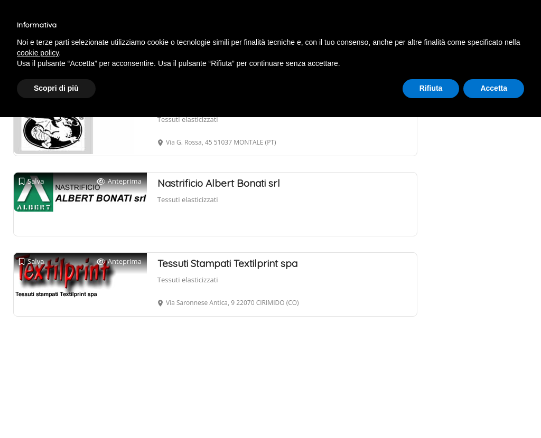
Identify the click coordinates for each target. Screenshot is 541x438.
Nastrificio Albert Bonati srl (218, 183)
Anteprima (119, 181)
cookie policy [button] (38, 53)
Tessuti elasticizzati (187, 119)
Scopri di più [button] (56, 88)
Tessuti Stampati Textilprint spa (227, 263)
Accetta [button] (493, 88)
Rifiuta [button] (431, 88)
